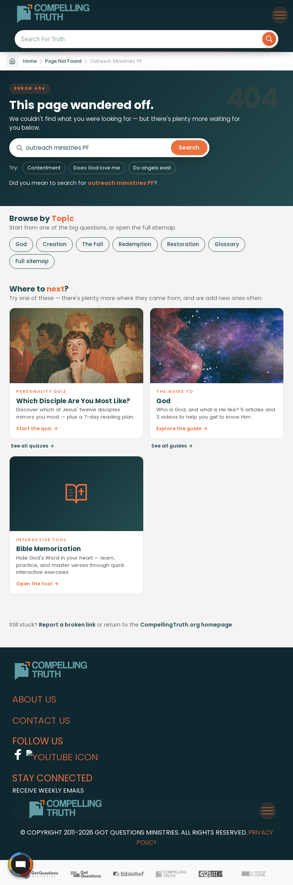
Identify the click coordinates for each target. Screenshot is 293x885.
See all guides (172, 445)
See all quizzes (32, 445)
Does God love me (97, 167)
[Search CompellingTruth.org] (97, 147)
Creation (55, 244)
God (21, 244)
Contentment (43, 167)
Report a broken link (67, 625)
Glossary (226, 244)
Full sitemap (32, 261)
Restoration (183, 244)
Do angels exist (152, 167)
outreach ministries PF (121, 183)
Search (189, 147)
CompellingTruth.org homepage (186, 625)
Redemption (135, 244)
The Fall (92, 244)
